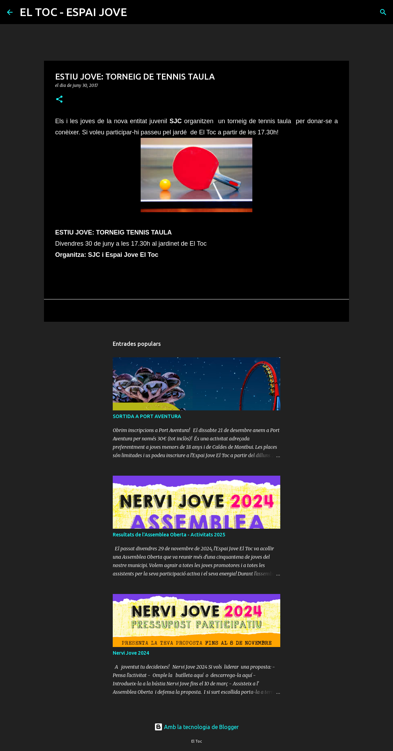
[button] (59, 99)
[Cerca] (137, 12)
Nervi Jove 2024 (131, 653)
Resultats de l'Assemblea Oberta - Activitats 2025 (169, 534)
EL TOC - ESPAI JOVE (73, 12)
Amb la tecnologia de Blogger (196, 727)
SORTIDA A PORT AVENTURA (147, 416)
